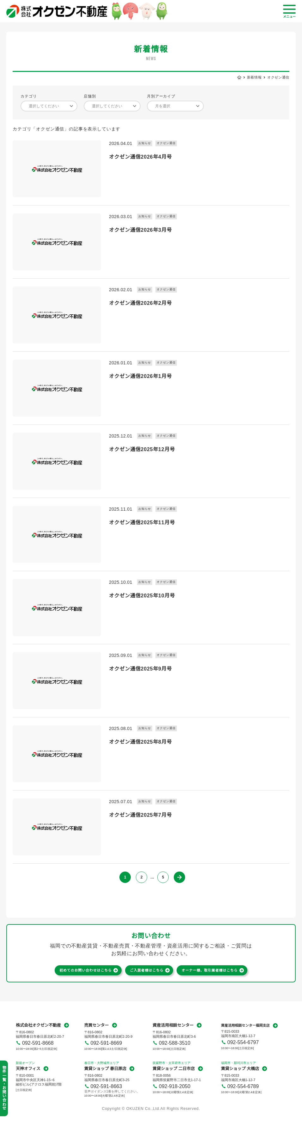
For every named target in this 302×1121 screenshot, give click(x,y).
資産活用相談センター (173, 1025)
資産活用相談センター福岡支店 (245, 1025)
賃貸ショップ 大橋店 (240, 1068)
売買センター (96, 1025)
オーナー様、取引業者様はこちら (210, 970)
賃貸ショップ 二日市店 (174, 1068)
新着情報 (254, 77)
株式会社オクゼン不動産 (38, 1025)
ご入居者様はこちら (147, 970)
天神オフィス (28, 1068)
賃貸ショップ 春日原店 (105, 1068)
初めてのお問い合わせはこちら (85, 970)
